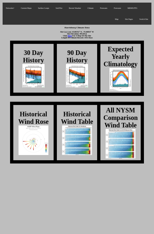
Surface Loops (43, 8)
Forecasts (103, 8)
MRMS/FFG (132, 8)
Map (117, 19)
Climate (90, 8)
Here (70, 36)
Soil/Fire (59, 8)
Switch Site (143, 19)
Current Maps (26, 8)
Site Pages (129, 19)
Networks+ (10, 8)
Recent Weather (75, 8)
